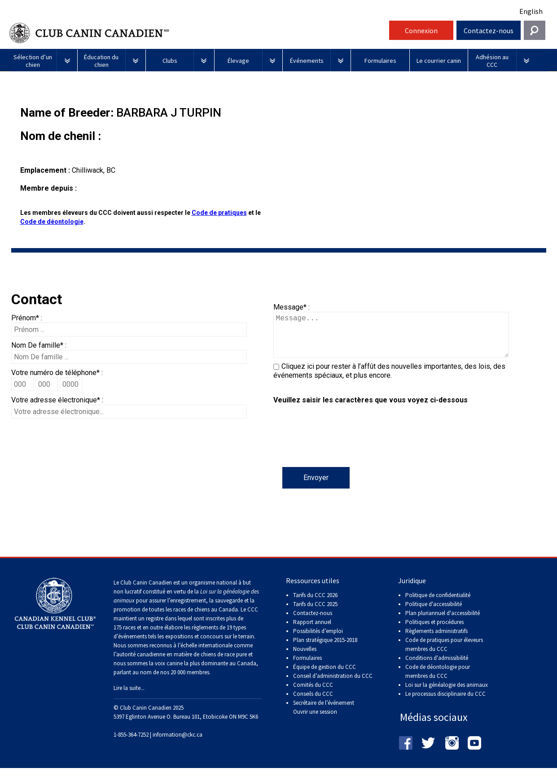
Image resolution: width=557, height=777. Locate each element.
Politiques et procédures (434, 631)
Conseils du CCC (313, 703)
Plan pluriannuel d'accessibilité (442, 622)
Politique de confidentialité (437, 604)
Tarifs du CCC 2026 (315, 604)
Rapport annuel (312, 631)
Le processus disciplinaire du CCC (445, 703)
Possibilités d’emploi (318, 640)
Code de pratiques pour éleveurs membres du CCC (444, 653)
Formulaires (307, 667)
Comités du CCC (313, 694)
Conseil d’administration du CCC (333, 685)
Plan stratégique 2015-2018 (325, 649)
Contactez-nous (488, 30)
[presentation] (341, 449)
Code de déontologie (51, 221)
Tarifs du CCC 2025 (315, 613)
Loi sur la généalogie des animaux (446, 694)
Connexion (421, 30)
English (531, 11)
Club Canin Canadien (197, 33)
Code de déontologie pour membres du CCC (437, 680)
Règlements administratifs (436, 640)
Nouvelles (304, 658)
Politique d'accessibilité (433, 613)
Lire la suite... (129, 697)
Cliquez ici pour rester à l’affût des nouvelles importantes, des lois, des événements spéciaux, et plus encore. (389, 379)
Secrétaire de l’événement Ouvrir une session (323, 716)
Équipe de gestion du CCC (324, 676)
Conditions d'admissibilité (436, 667)
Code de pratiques (219, 212)
